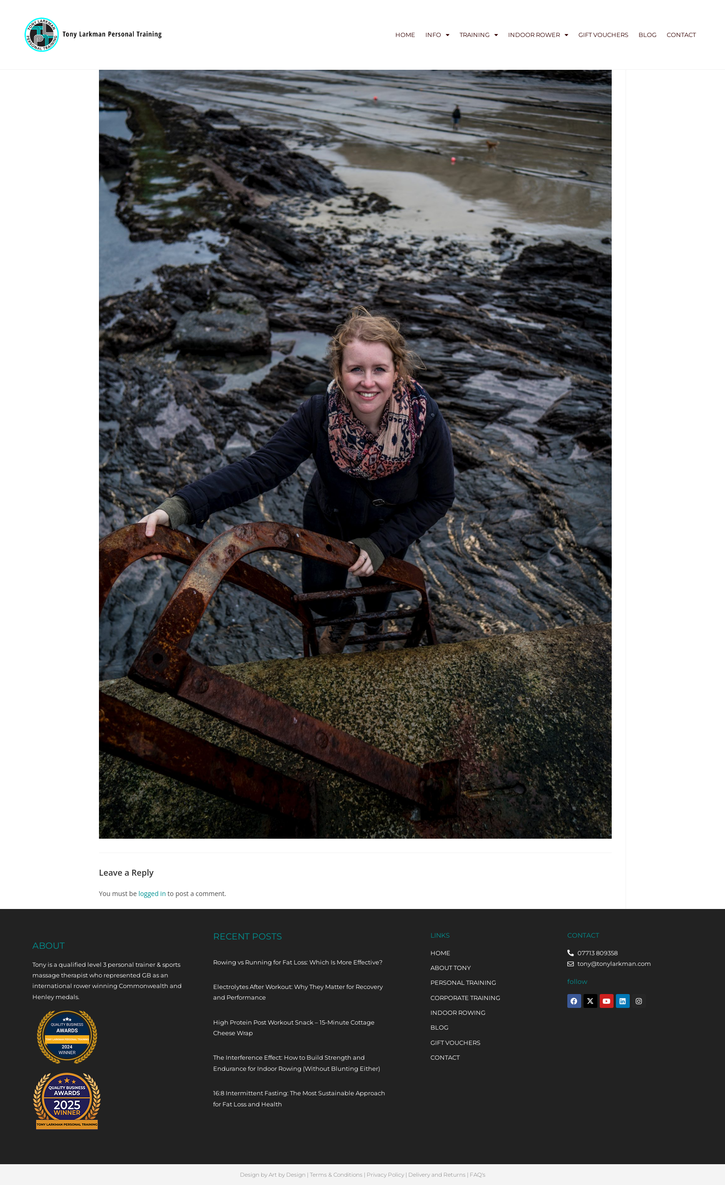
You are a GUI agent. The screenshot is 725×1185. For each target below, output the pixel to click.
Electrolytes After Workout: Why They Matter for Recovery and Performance (298, 992)
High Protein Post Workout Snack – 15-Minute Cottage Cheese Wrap (294, 1028)
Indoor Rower (538, 35)
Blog (648, 34)
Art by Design (287, 1174)
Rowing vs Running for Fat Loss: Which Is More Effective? (297, 962)
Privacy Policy (385, 1174)
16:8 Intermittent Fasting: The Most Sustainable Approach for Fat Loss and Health (299, 1098)
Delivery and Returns (437, 1174)
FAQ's (477, 1174)
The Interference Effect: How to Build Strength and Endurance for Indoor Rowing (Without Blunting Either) (296, 1063)
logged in (152, 893)
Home (405, 34)
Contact (681, 34)
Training (479, 35)
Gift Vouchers (603, 34)
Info (437, 35)
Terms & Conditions (336, 1174)
